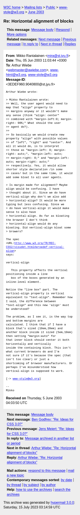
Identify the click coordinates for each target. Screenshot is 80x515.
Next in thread (51, 44)
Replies (70, 44)
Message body (42, 30)
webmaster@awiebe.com (27, 70)
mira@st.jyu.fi (57, 56)
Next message (49, 39)
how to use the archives (34, 489)
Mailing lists (33, 7)
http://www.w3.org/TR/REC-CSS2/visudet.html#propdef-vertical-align (35, 247)
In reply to (30, 44)
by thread (14, 485)
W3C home (11, 7)
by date (66, 480)
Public (50, 7)
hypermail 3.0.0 (62, 502)
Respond (63, 30)
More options (17, 34)
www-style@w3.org (42, 74)
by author (48, 485)
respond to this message (46, 470)
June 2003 (36, 12)
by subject (31, 485)
